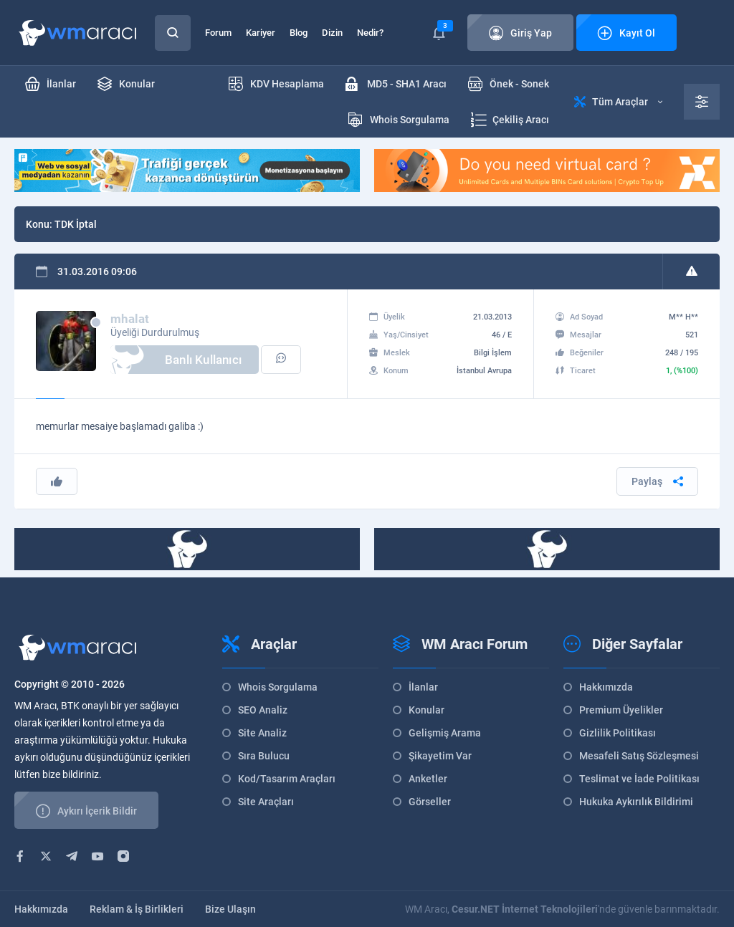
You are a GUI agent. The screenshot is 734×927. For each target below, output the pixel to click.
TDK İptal (75, 224)
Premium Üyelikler (621, 710)
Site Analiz (262, 733)
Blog (299, 32)
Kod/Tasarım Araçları (286, 778)
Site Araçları (266, 801)
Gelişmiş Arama (445, 733)
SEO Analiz (262, 710)
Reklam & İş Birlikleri (137, 909)
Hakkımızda (606, 687)
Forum (218, 32)
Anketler (428, 778)
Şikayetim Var (440, 756)
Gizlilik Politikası (617, 733)
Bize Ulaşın (230, 909)
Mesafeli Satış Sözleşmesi (639, 756)
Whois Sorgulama (278, 687)
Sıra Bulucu (264, 756)
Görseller (430, 801)
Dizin (332, 32)
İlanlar (423, 687)
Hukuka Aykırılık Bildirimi (636, 801)
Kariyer (260, 32)
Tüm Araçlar (618, 102)
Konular (426, 710)
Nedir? (370, 32)
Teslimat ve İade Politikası (639, 778)
